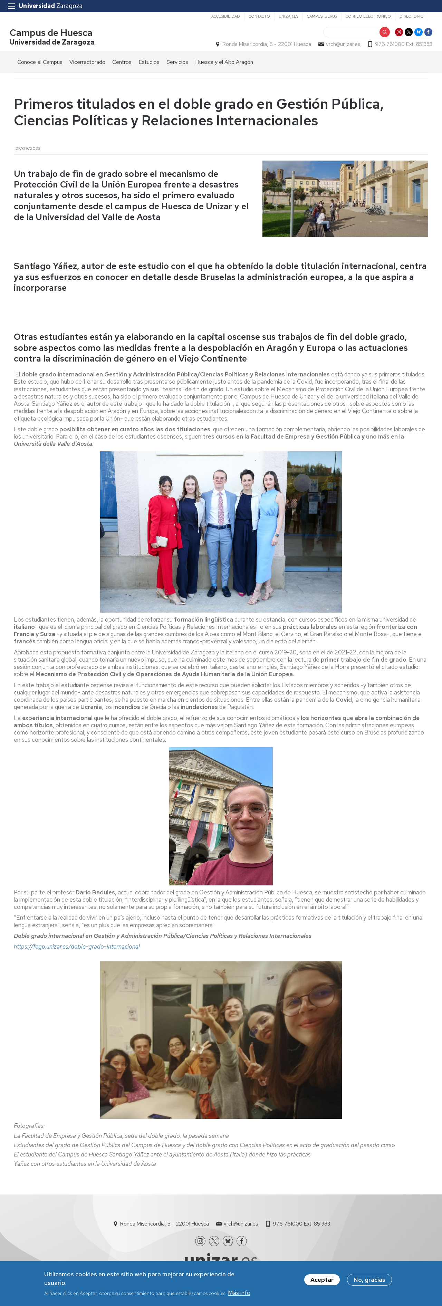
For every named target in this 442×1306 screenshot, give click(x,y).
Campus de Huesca (55, 36)
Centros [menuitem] (122, 66)
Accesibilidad (225, 16)
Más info (239, 1293)
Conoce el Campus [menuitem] (40, 66)
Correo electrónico (368, 16)
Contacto (259, 16)
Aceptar (322, 1280)
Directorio (412, 16)
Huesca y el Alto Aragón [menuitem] (224, 66)
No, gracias (369, 1280)
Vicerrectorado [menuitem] (87, 66)
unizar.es (288, 16)
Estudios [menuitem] (149, 66)
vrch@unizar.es (339, 47)
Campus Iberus (322, 16)
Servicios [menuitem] (177, 66)
